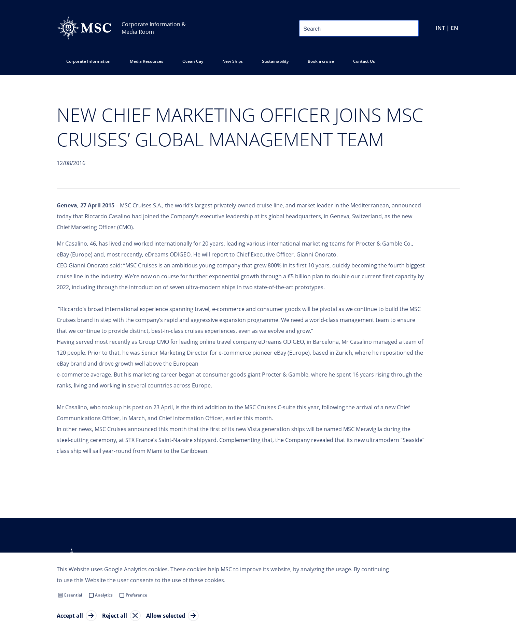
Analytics (104, 595)
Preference (136, 595)
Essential (73, 595)
